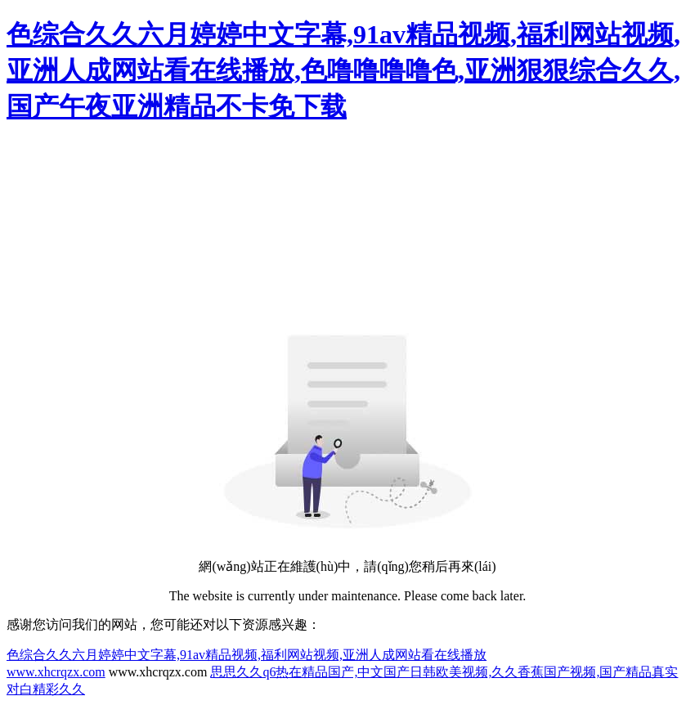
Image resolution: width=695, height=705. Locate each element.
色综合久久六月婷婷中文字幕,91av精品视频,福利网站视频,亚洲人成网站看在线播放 (246, 655)
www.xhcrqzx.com (56, 672)
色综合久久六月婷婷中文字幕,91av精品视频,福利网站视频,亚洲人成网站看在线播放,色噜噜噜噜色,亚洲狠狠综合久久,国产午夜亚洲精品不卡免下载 (343, 70)
